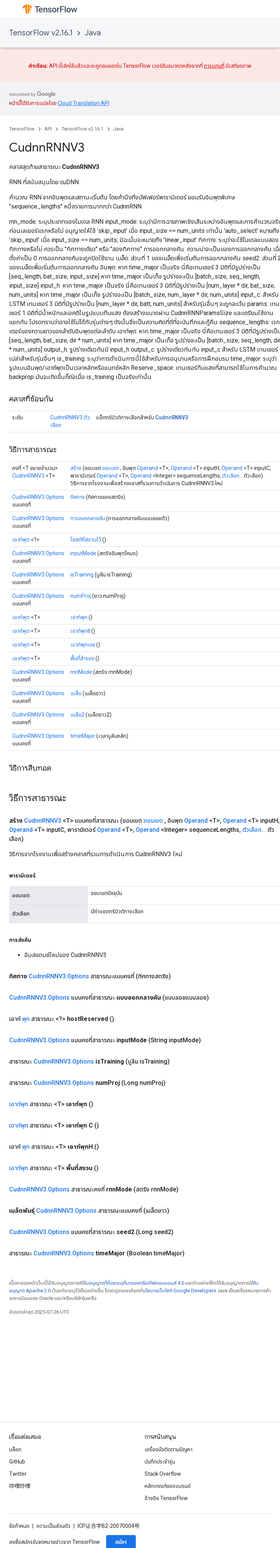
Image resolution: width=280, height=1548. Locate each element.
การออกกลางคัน (87, 518)
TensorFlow (22, 129)
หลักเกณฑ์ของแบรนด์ (168, 1486)
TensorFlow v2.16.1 (41, 33)
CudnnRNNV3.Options (38, 497)
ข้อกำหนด (19, 1526)
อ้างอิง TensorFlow (166, 1498)
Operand (147, 468)
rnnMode (81, 672)
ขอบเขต (110, 468)
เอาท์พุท (79, 617)
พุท (26, 1018)
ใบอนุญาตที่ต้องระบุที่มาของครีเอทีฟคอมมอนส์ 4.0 (134, 1283)
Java (93, 33)
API (48, 129)
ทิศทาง (77, 497)
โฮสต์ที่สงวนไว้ (85, 540)
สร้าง (75, 468)
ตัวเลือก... (232, 476)
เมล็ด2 (77, 715)
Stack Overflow (163, 1474)
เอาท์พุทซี (80, 631)
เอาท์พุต (21, 540)
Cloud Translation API (83, 103)
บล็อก (15, 1449)
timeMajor (82, 736)
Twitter (18, 1474)
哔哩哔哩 (19, 1486)
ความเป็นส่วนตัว (53, 1526)
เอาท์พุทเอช (82, 645)
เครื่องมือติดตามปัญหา (168, 1449)
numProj (80, 596)
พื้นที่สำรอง (82, 658)
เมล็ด (75, 693)
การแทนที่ (214, 66)
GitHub (17, 1462)
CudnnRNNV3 (171, 417)
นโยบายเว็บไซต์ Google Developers (179, 1290)
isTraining (82, 575)
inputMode (83, 553)
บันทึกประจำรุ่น (160, 1462)
